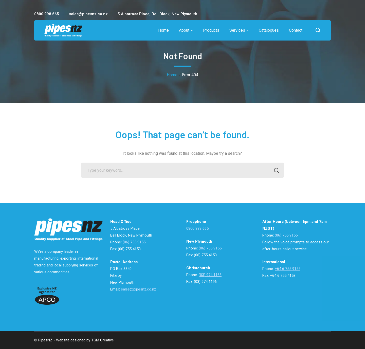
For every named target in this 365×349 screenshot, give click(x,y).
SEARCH (274, 170)
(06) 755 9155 (134, 242)
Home (172, 74)
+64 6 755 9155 (287, 268)
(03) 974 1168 (210, 275)
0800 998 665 (197, 228)
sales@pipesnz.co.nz (138, 289)
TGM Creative (102, 340)
